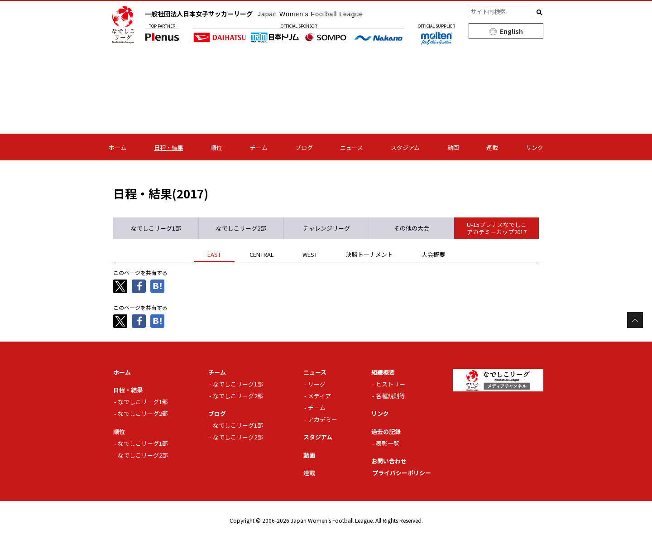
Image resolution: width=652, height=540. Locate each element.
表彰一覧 (387, 443)
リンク (534, 147)
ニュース (351, 147)
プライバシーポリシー (401, 472)
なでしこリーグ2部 (143, 413)
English (511, 31)
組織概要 (383, 372)
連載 (492, 147)
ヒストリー (390, 384)
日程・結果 (168, 147)
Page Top (635, 320)
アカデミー (322, 419)
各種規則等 (390, 395)
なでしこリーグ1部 (143, 401)
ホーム (117, 147)
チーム (259, 147)
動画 (453, 147)
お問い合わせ (389, 461)
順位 (216, 147)
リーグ (317, 384)
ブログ (304, 147)
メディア (319, 395)
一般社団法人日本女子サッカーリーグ (254, 13)
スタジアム (405, 147)
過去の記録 (386, 431)
